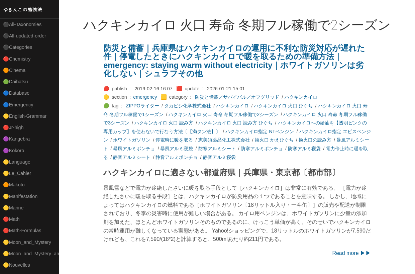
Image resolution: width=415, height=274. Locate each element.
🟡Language (16, 162)
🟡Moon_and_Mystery (27, 242)
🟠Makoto (14, 184)
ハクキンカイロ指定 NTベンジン (259, 131)
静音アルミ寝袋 (219, 157)
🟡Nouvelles (16, 265)
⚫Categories (17, 47)
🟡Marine (13, 207)
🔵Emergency (18, 104)
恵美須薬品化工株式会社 (224, 140)
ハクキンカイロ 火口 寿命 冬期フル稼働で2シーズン (223, 114)
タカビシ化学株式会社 (187, 105)
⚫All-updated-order (24, 35)
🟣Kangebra (16, 139)
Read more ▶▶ (351, 253)
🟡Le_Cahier (17, 173)
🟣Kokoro (13, 150)
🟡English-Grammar (25, 116)
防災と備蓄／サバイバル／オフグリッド (237, 97)
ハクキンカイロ (301, 97)
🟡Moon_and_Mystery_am (31, 253)
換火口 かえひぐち (274, 140)
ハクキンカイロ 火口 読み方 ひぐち (235, 122)
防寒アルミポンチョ (262, 148)
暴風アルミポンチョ (134, 148)
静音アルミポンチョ (176, 157)
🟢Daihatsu (15, 81)
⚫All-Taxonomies (22, 24)
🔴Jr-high (13, 127)
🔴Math (11, 219)
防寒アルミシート (217, 148)
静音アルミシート (131, 157)
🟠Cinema (14, 70)
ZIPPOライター (142, 105)
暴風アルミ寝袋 (176, 148)
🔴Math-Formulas (22, 230)
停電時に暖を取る (174, 140)
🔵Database (16, 93)
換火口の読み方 (315, 140)
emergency (145, 97)
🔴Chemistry (17, 59)
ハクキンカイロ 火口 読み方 (163, 122)
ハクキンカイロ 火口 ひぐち (283, 105)
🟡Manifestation (20, 196)
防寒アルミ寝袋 (304, 148)
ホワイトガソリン (131, 140)
